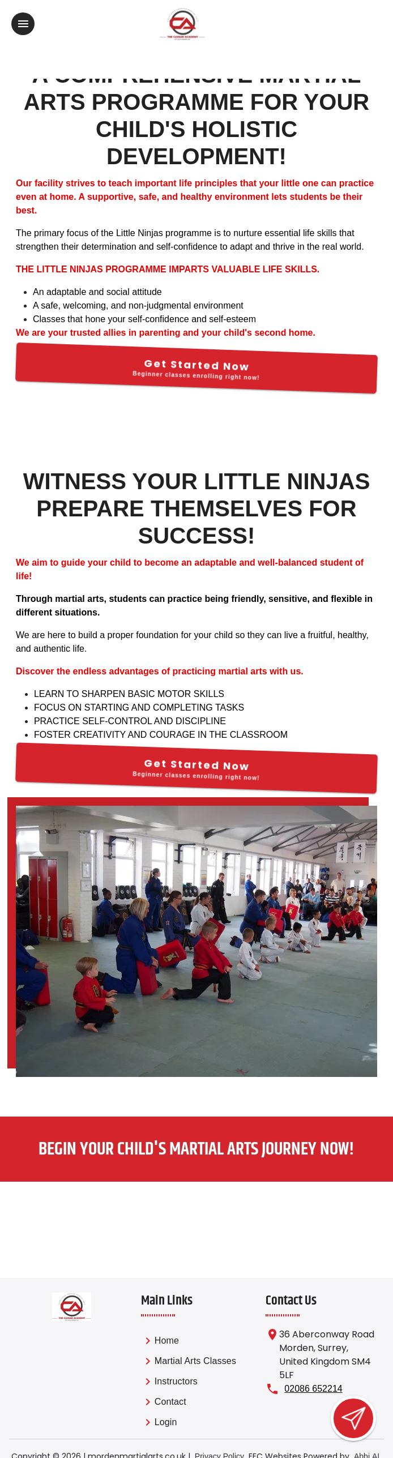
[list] (188, 1383)
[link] (188, 1342)
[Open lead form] (353, 1418)
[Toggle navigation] (23, 23)
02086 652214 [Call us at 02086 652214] (313, 1388)
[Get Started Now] (196, 368)
